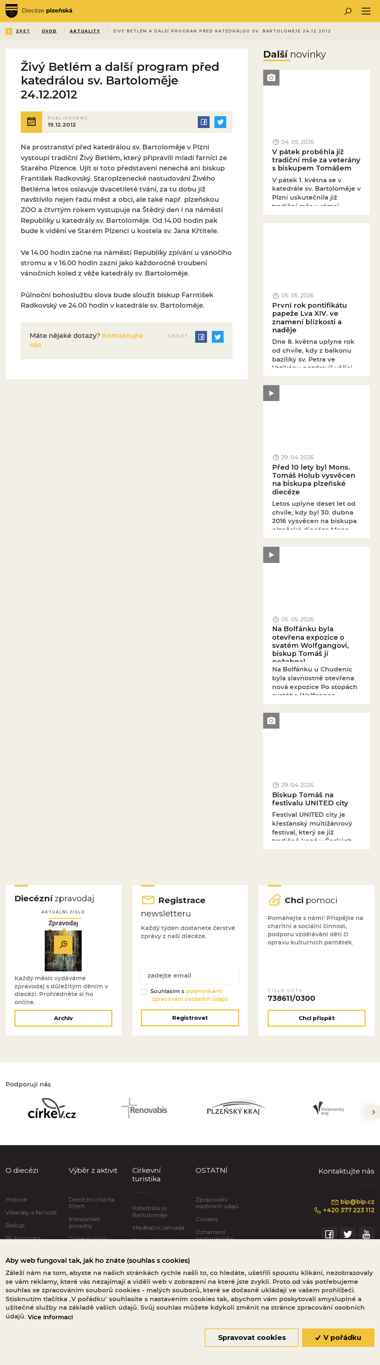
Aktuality (85, 31)
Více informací (50, 1317)
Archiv (63, 1018)
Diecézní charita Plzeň (92, 1203)
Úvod (49, 31)
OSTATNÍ (211, 1170)
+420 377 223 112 (343, 1210)
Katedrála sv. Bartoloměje (150, 1211)
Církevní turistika (146, 1174)
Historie (16, 1199)
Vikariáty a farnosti (31, 1212)
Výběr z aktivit (93, 1170)
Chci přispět (317, 1018)
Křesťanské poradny (84, 1222)
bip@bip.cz (352, 1202)
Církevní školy (88, 1238)
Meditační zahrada (158, 1227)
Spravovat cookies (252, 1337)
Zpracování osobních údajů (217, 1203)
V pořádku (338, 1337)
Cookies (207, 1219)
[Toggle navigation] (366, 11)
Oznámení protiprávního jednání (215, 1238)
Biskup (15, 1225)
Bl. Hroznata (23, 1238)
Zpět (18, 31)
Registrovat (190, 1017)
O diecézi (22, 1170)
